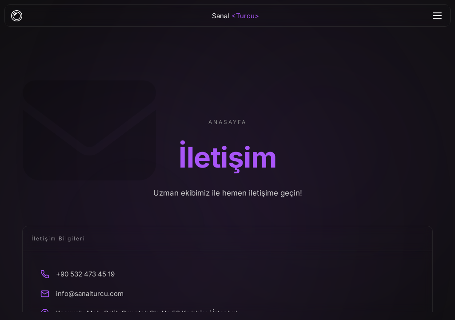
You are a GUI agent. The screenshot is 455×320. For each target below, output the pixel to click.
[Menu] (437, 15)
